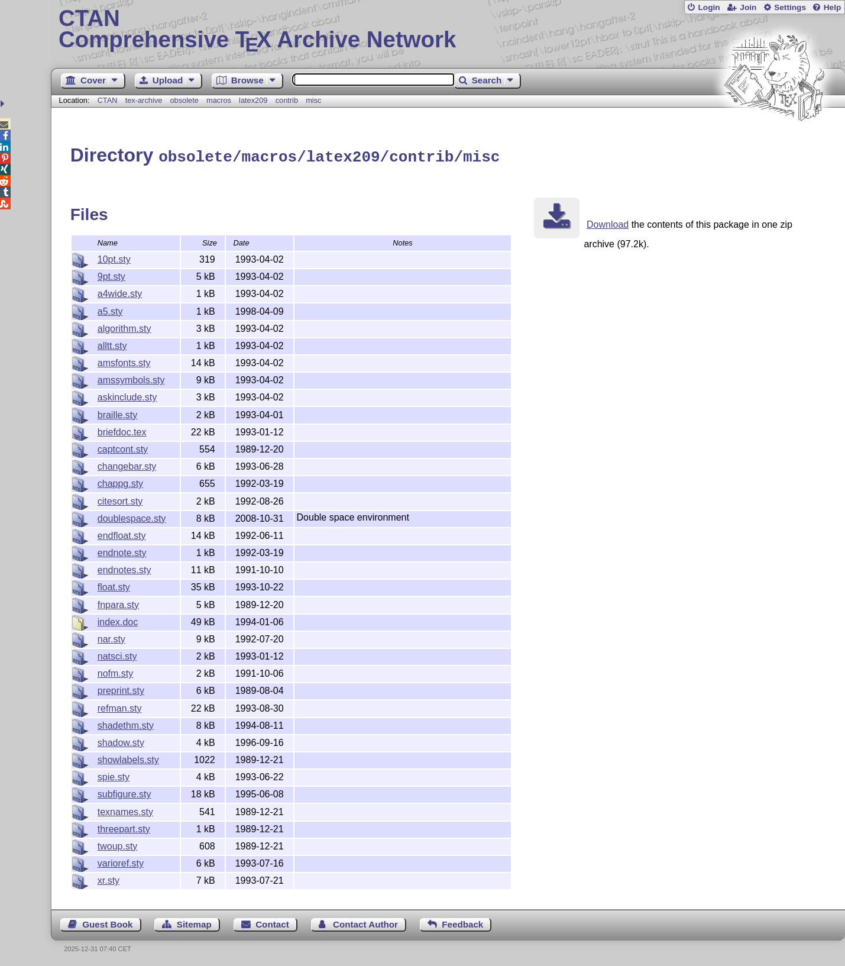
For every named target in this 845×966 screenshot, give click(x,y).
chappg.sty (120, 482)
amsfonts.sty (124, 361)
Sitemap (194, 922)
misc (313, 100)
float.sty (114, 585)
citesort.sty (120, 500)
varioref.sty (121, 862)
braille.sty (118, 413)
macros (218, 100)
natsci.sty (117, 655)
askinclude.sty (127, 395)
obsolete (184, 100)
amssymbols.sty (131, 378)
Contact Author (365, 922)
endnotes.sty (124, 568)
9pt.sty (111, 275)
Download (608, 223)
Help (832, 7)
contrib (287, 100)
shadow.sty (121, 741)
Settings (790, 7)
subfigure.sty (124, 792)
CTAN (108, 100)
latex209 (253, 100)
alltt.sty (112, 344)
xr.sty (108, 879)
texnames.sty (125, 810)
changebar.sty (127, 465)
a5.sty (110, 310)
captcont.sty (123, 447)
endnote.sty (122, 551)
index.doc (118, 620)
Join (748, 7)
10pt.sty (114, 258)
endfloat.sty (122, 534)
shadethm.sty (126, 724)
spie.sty (113, 775)
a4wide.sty (120, 292)
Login (709, 7)
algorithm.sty (124, 327)
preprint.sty (121, 689)
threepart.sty (124, 827)
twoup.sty (118, 844)
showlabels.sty (128, 758)
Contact (272, 922)
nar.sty (111, 637)
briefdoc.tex (122, 430)
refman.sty (120, 707)
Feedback (462, 922)
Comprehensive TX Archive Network (448, 29)
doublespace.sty (132, 517)
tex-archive (144, 100)
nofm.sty (115, 672)
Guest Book (107, 922)
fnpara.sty (118, 603)
